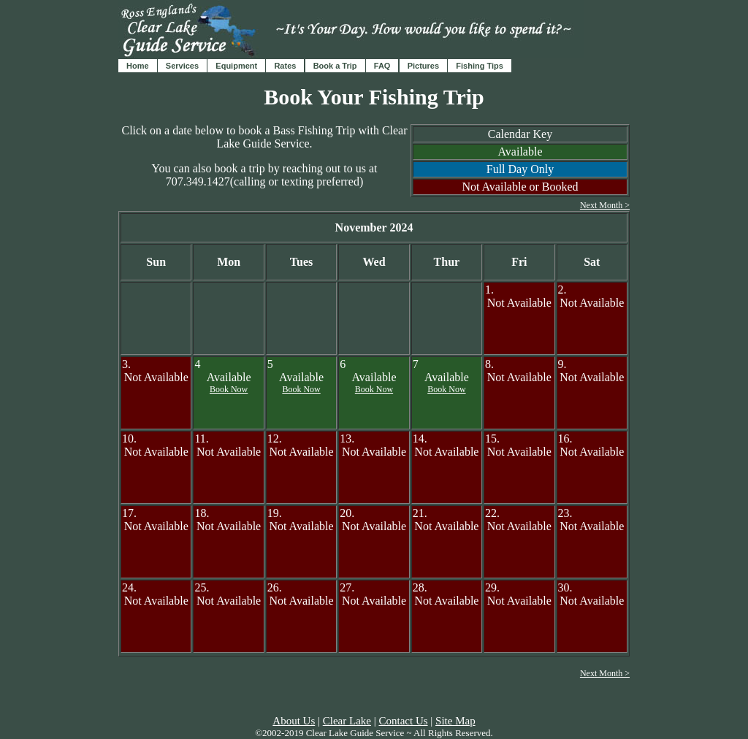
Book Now (229, 389)
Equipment (236, 65)
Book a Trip (335, 65)
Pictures (423, 65)
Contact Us (402, 721)
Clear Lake (347, 721)
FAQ (382, 65)
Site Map (455, 721)
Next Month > (605, 205)
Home (137, 65)
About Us (293, 721)
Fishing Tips (479, 65)
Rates (285, 65)
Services (182, 65)
